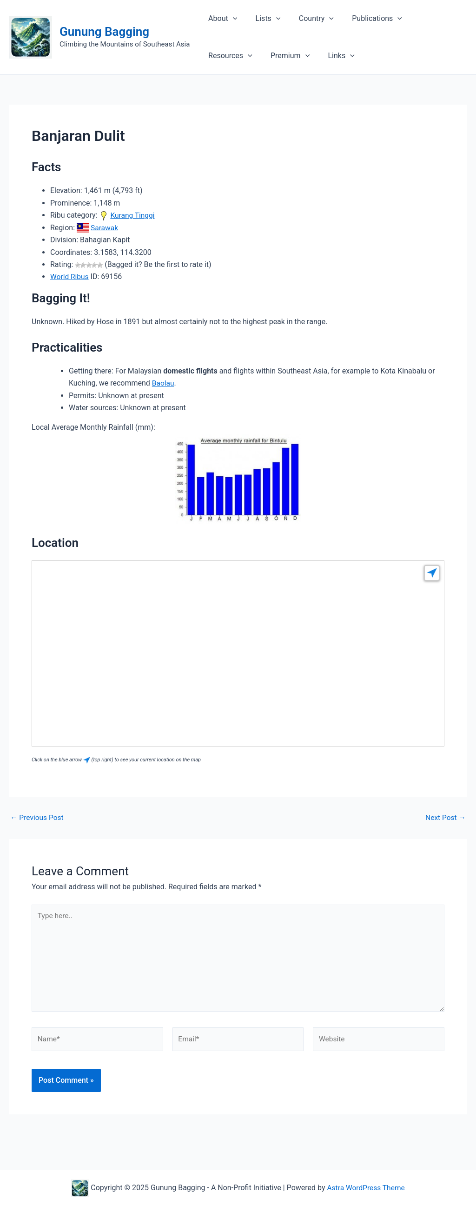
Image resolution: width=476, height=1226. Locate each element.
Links (274, 55)
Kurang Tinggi (133, 215)
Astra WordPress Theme (366, 1187)
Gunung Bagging (104, 32)
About (220, 18)
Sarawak (105, 227)
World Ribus (70, 276)
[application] (231, 18)
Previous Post (37, 817)
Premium (225, 55)
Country (308, 18)
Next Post (445, 817)
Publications (365, 18)
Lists (263, 18)
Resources (427, 18)
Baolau (163, 382)
